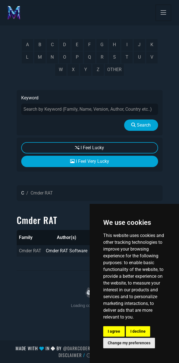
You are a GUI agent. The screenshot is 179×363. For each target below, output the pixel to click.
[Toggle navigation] (163, 12)
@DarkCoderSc (79, 348)
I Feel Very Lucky (89, 161)
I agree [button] (114, 331)
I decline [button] (138, 331)
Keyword (29, 98)
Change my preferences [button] (129, 343)
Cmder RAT (30, 250)
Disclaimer (70, 355)
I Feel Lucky (89, 147)
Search (141, 125)
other (114, 69)
